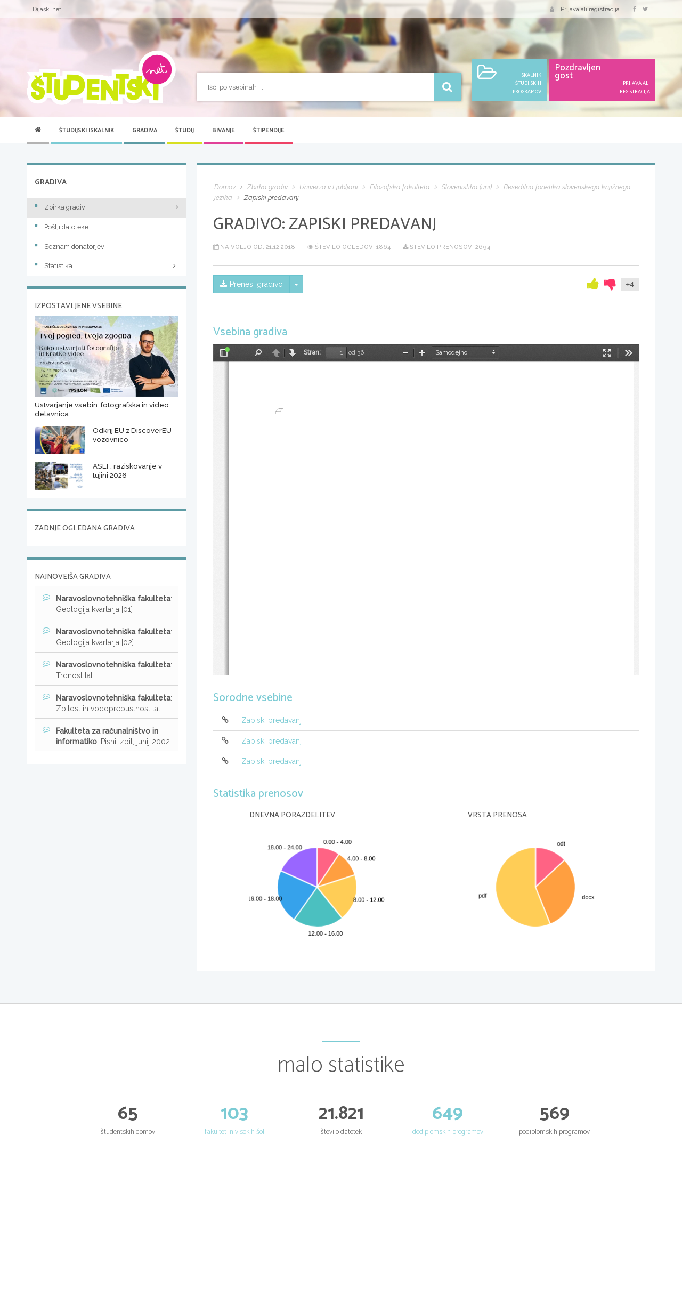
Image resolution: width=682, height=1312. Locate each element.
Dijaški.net (47, 9)
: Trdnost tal (107, 669)
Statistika (106, 266)
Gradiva (144, 130)
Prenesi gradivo (251, 284)
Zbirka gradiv (60, 207)
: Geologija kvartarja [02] (107, 636)
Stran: (312, 352)
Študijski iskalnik (86, 130)
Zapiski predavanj (271, 721)
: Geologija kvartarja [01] (107, 603)
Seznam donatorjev (69, 247)
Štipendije (269, 130)
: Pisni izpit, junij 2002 (106, 736)
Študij (184, 130)
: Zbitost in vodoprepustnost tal (107, 703)
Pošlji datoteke (61, 227)
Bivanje (223, 130)
